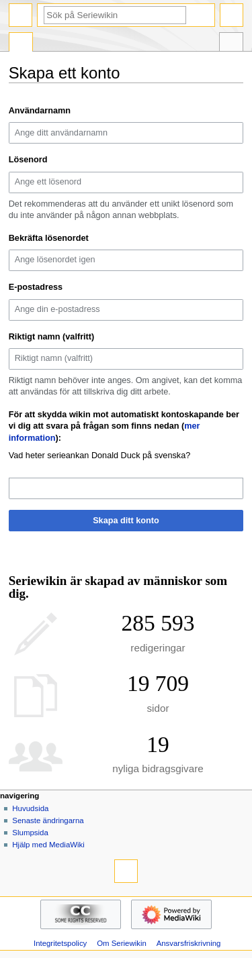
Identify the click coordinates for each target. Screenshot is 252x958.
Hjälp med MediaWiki (48, 845)
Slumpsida (30, 833)
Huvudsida (30, 808)
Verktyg (231, 43)
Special (20, 43)
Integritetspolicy (60, 943)
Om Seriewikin (121, 943)
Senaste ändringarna (47, 820)
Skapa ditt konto (126, 520)
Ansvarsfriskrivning (189, 943)
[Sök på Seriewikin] (115, 15)
